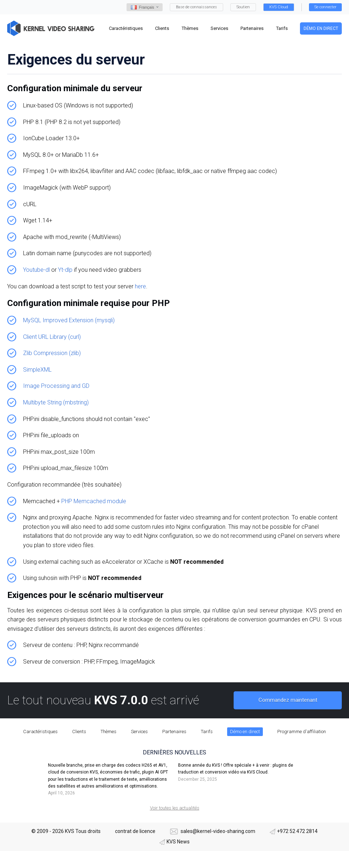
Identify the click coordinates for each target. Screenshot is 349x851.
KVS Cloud (278, 7)
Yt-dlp (65, 269)
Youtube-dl (36, 269)
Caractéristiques (40, 731)
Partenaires (174, 731)
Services (139, 731)
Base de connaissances (196, 7)
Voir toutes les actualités (174, 808)
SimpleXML (37, 369)
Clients (79, 731)
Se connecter (325, 7)
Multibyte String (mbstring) (56, 402)
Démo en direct (321, 28)
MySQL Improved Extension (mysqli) (69, 320)
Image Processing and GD (56, 385)
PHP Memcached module (93, 501)
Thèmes (108, 731)
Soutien (243, 7)
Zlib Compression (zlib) (52, 353)
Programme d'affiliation (301, 731)
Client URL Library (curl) (52, 336)
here (140, 286)
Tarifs (207, 731)
